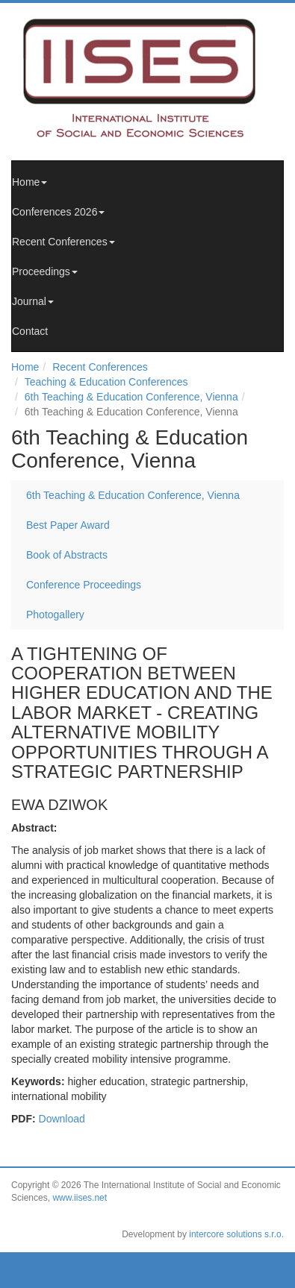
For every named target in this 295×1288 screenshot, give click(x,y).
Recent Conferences (63, 242)
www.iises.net (79, 1198)
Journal (33, 301)
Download (62, 1119)
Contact (30, 331)
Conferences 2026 (58, 212)
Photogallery (55, 615)
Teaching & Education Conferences (106, 382)
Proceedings (45, 271)
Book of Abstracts (67, 555)
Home (29, 182)
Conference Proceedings (83, 585)
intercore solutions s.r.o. (236, 1234)
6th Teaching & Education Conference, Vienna (131, 397)
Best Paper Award (68, 525)
